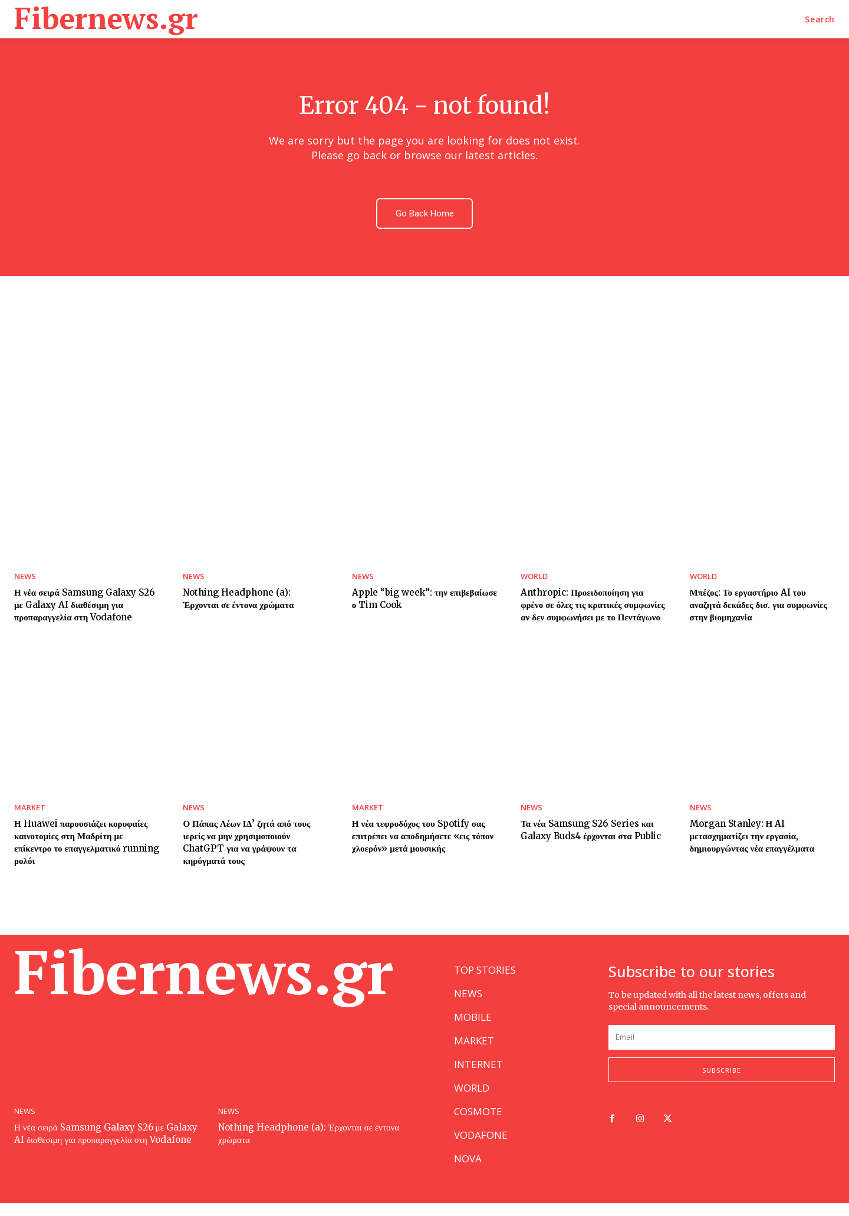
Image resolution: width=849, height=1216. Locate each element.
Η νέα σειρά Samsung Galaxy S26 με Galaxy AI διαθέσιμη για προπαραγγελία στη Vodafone (84, 607)
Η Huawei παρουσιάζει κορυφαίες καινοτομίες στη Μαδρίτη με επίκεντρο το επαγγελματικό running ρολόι (86, 844)
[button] (820, 19)
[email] (721, 1050)
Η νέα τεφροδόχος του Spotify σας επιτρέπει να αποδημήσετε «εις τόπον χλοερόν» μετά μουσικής (423, 838)
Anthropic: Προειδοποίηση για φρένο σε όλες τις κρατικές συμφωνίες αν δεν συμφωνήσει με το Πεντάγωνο (592, 607)
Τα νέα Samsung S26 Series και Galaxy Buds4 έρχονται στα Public (591, 831)
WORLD (534, 578)
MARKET (29, 809)
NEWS (25, 578)
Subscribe (721, 1083)
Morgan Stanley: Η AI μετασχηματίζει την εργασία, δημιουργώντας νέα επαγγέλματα (752, 838)
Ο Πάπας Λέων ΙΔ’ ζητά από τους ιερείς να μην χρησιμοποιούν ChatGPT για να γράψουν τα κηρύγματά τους (246, 844)
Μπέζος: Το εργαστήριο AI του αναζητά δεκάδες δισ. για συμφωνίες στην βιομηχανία (759, 607)
